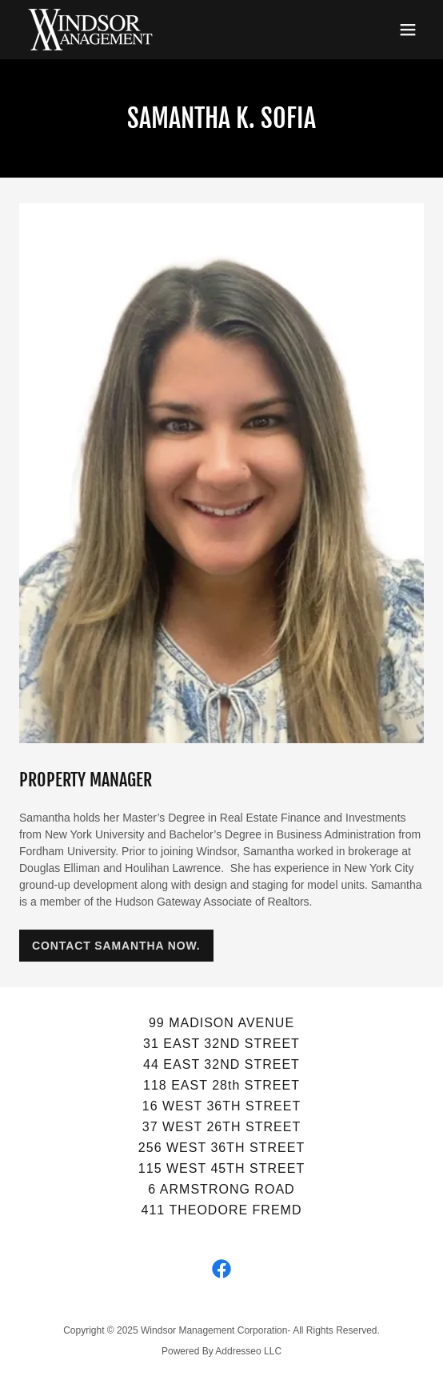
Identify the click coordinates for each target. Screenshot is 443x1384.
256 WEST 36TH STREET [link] (221, 1147)
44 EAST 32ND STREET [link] (221, 1064)
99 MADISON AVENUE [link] (221, 1023)
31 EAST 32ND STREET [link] (221, 1043)
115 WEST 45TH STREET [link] (221, 1168)
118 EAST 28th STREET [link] (221, 1085)
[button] (408, 30)
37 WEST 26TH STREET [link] (221, 1127)
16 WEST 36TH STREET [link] (221, 1106)
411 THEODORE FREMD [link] (222, 1210)
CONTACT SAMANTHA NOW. (116, 945)
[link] (90, 29)
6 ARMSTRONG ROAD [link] (221, 1189)
